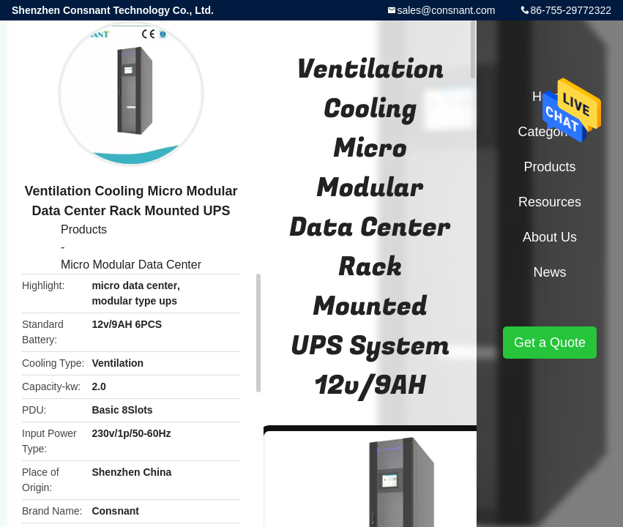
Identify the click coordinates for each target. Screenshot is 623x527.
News (549, 272)
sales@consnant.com (446, 10)
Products (84, 229)
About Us (550, 237)
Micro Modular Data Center (131, 264)
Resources (549, 202)
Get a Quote (550, 342)
